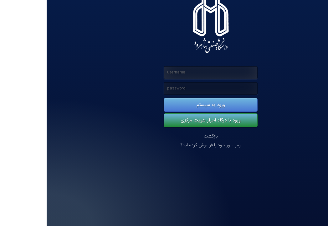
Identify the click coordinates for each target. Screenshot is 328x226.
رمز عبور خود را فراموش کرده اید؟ (164, 145)
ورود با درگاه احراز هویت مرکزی (164, 120)
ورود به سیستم (164, 105)
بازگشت (164, 136)
